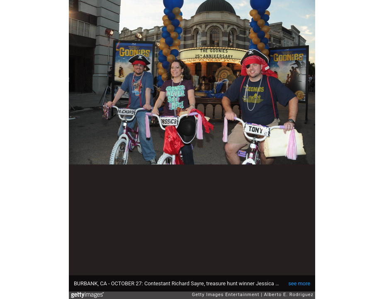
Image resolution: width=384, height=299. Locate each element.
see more (299, 283)
